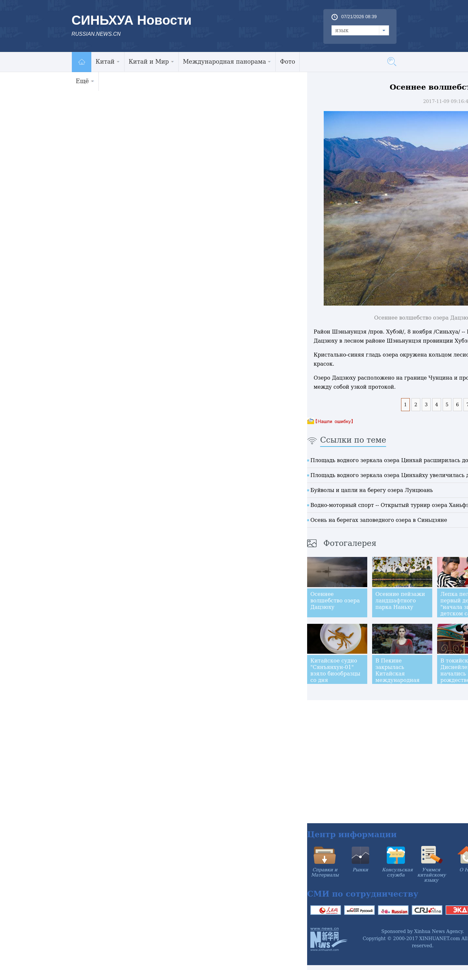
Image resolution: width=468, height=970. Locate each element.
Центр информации (352, 834)
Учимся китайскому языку (431, 875)
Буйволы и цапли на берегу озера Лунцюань (371, 490)
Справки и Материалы (325, 872)
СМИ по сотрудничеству (362, 894)
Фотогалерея (349, 543)
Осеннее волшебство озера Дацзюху (335, 600)
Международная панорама (227, 61)
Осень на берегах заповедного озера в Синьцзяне (378, 520)
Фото (287, 61)
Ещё (85, 81)
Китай (108, 61)
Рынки (360, 869)
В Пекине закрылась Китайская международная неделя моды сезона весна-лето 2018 (400, 680)
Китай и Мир (151, 61)
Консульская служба (397, 872)
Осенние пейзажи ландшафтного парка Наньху (400, 600)
